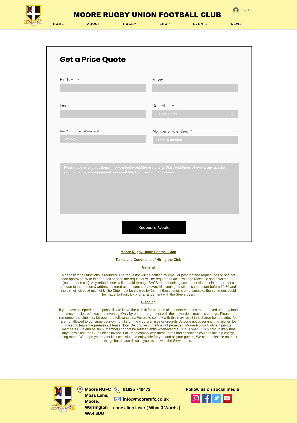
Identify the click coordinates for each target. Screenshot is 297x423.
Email (65, 105)
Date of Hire (166, 105)
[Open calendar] (232, 114)
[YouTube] (227, 398)
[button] (129, 24)
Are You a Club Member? (79, 131)
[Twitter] (216, 398)
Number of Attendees (170, 131)
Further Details (67, 159)
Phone (157, 79)
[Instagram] (195, 398)
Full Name (69, 79)
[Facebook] (206, 398)
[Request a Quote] (154, 227)
